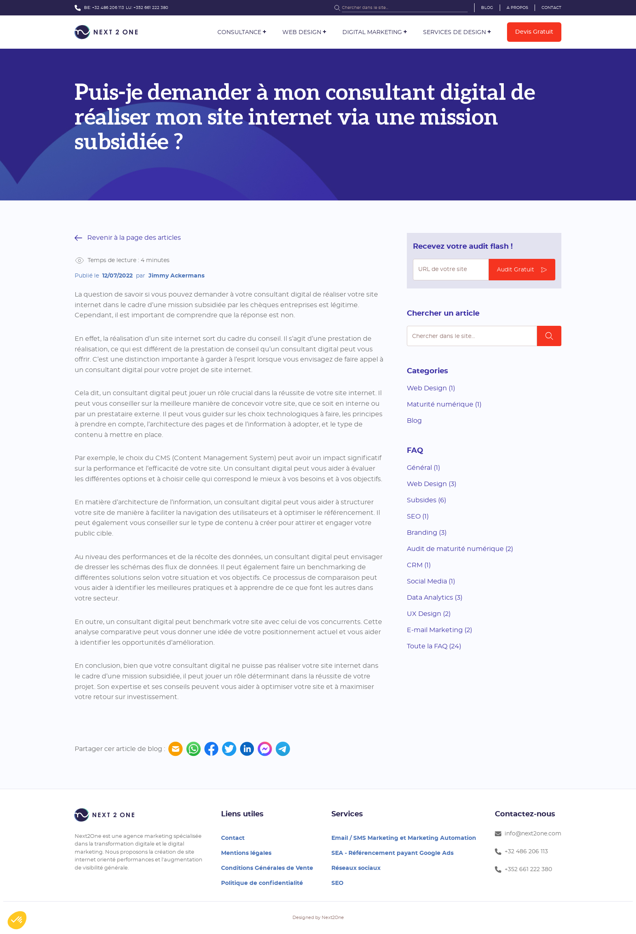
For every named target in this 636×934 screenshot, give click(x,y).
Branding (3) (427, 532)
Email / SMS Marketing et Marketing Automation (403, 838)
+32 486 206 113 (108, 8)
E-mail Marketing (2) (439, 630)
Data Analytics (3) (434, 597)
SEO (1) (418, 516)
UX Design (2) (429, 614)
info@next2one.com (528, 834)
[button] (241, 32)
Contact (551, 8)
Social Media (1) (431, 581)
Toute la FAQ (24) (434, 646)
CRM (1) (419, 565)
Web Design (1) (431, 388)
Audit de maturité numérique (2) (460, 549)
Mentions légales (246, 853)
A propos (517, 8)
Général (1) (423, 468)
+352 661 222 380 (150, 8)
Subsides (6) (426, 500)
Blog (487, 8)
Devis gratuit (534, 32)
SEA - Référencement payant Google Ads (392, 853)
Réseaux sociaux (355, 868)
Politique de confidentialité (262, 883)
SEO (337, 883)
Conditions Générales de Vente (267, 868)
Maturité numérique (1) (444, 404)
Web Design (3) (431, 484)
